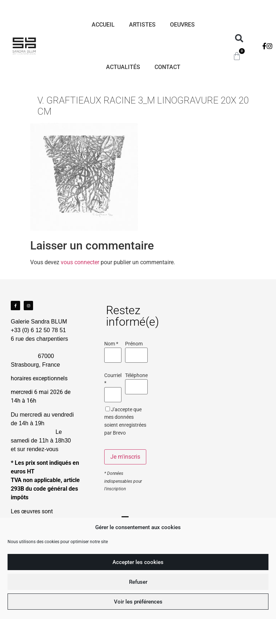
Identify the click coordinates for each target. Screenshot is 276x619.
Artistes (142, 24)
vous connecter (80, 262)
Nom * (111, 344)
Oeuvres (182, 24)
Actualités (123, 67)
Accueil (103, 24)
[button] (239, 38)
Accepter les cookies (138, 562)
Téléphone (136, 375)
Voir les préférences (138, 602)
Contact (167, 67)
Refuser (138, 582)
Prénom (134, 344)
